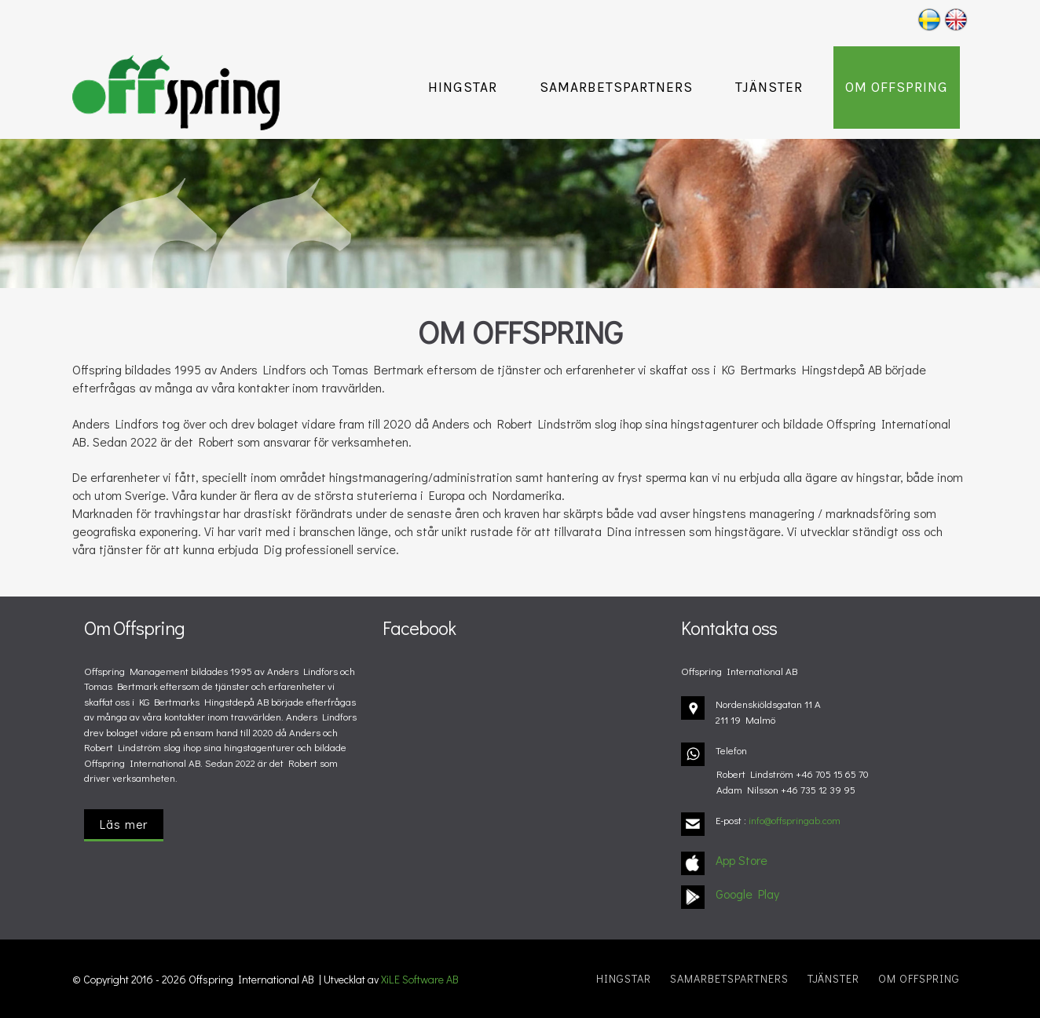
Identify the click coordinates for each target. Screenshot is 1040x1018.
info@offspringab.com (794, 819)
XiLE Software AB (420, 979)
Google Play (747, 893)
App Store (741, 860)
